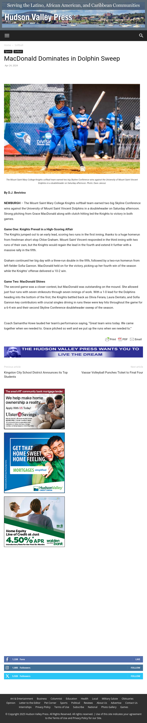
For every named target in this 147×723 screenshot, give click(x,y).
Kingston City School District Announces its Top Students (36, 375)
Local (95, 698)
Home (7, 45)
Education (71, 698)
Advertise (116, 703)
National (92, 707)
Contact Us (131, 703)
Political (75, 703)
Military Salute (110, 698)
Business (42, 698)
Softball (19, 45)
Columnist (56, 698)
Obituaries (127, 698)
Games (124, 707)
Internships (25, 707)
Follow (135, 667)
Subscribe (78, 707)
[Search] (141, 35)
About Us (102, 703)
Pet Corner (50, 703)
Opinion (10, 703)
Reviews (88, 703)
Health (84, 698)
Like (138, 659)
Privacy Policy (42, 707)
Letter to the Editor (29, 703)
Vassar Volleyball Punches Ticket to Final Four (112, 372)
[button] (6, 35)
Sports (8, 51)
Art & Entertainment (21, 698)
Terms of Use (61, 707)
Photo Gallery (108, 707)
